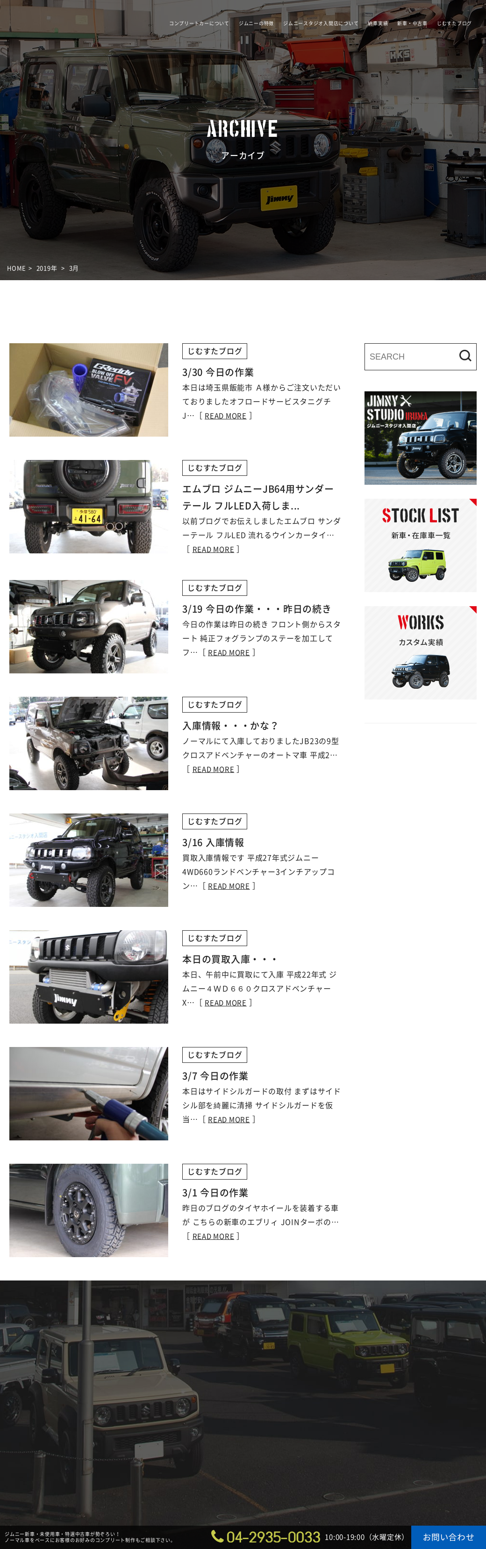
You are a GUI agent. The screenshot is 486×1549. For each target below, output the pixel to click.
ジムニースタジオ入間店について (320, 23)
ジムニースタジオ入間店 (70, 49)
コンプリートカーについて (199, 23)
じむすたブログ (454, 23)
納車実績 (378, 23)
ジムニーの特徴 (256, 23)
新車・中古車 (412, 23)
